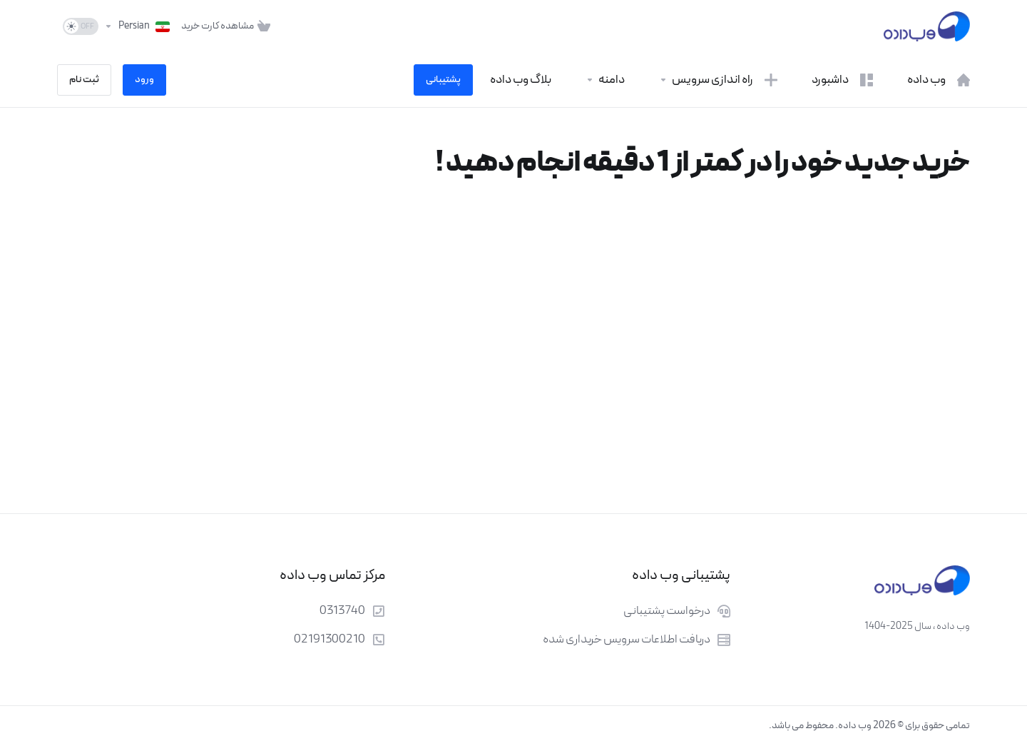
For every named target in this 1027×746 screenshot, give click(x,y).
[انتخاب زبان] (136, 26)
